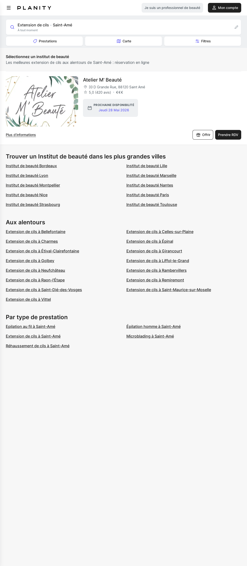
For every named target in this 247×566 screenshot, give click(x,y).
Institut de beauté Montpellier (33, 185)
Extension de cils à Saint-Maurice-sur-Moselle (168, 289)
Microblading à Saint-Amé (150, 336)
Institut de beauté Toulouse (151, 204)
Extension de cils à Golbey (30, 260)
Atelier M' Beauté (102, 80)
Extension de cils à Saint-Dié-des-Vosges (44, 289)
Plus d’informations (21, 135)
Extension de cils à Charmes (32, 241)
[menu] (9, 8)
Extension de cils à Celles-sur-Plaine (159, 231)
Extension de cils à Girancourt (154, 251)
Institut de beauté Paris (147, 194)
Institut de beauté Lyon (27, 175)
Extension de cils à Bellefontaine (35, 231)
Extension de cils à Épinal (149, 241)
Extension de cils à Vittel (28, 299)
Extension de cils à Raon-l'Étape (35, 280)
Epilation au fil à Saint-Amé (30, 326)
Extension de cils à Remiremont (155, 280)
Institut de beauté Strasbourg (33, 204)
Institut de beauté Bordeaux (31, 165)
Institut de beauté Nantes (149, 185)
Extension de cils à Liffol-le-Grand (157, 260)
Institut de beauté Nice (27, 194)
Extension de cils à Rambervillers (156, 270)
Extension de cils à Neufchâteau (35, 270)
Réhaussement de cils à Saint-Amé (37, 345)
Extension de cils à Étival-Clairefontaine (42, 251)
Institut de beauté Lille (146, 165)
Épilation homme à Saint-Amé (153, 326)
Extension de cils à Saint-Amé (33, 336)
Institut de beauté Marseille (151, 175)
